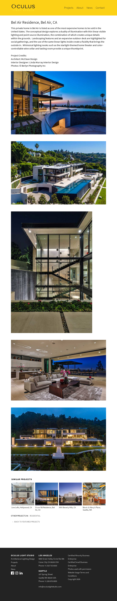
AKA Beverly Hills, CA (67, 507)
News (89, 7)
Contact (100, 7)
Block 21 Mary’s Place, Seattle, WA (92, 508)
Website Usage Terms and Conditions (78, 574)
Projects (68, 7)
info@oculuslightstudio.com (50, 586)
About (79, 7)
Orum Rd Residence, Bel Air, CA (45, 508)
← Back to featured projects (26, 521)
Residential (35, 516)
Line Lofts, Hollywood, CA (21, 507)
